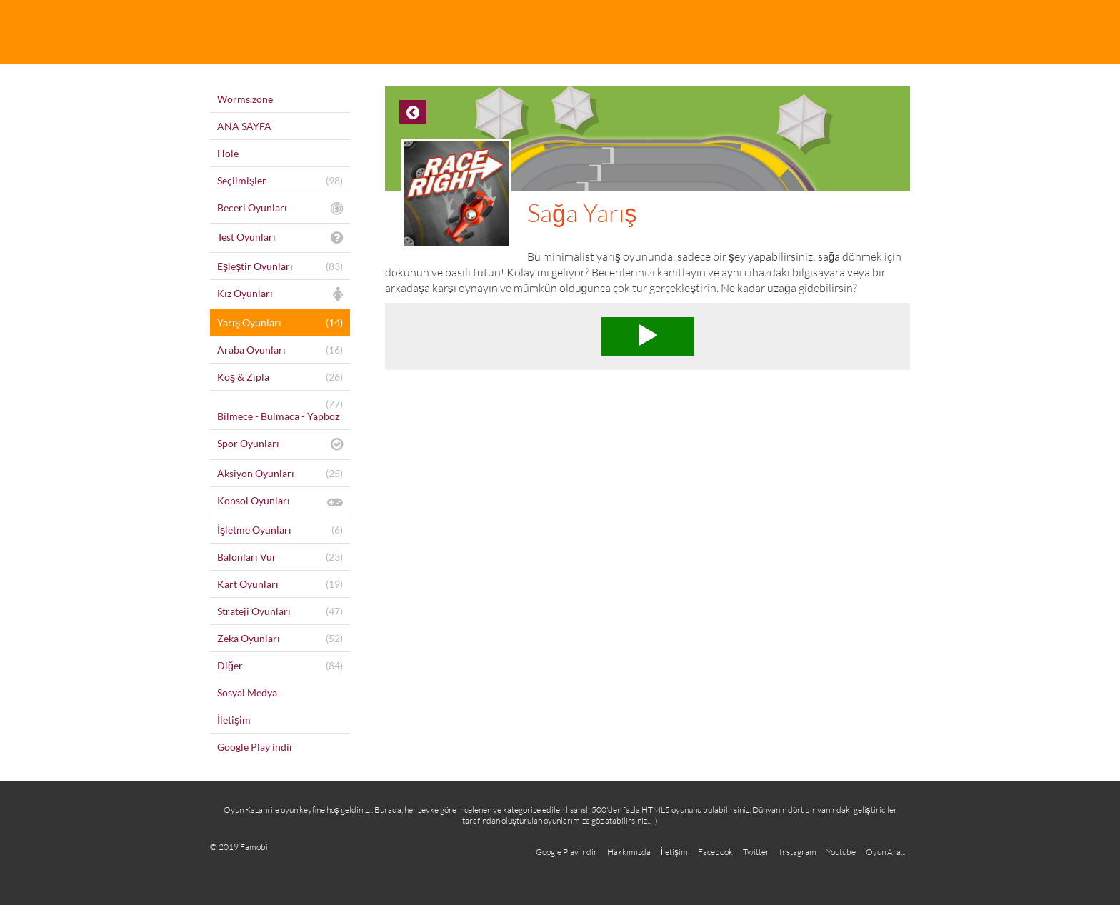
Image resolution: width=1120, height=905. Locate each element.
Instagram (797, 851)
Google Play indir (566, 851)
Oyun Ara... (885, 851)
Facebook (715, 851)
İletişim (674, 851)
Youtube (841, 851)
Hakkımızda (629, 851)
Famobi (254, 846)
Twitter (756, 851)
